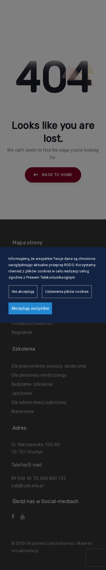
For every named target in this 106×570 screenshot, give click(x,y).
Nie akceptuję (23, 291)
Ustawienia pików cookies (66, 291)
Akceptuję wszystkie (30, 308)
